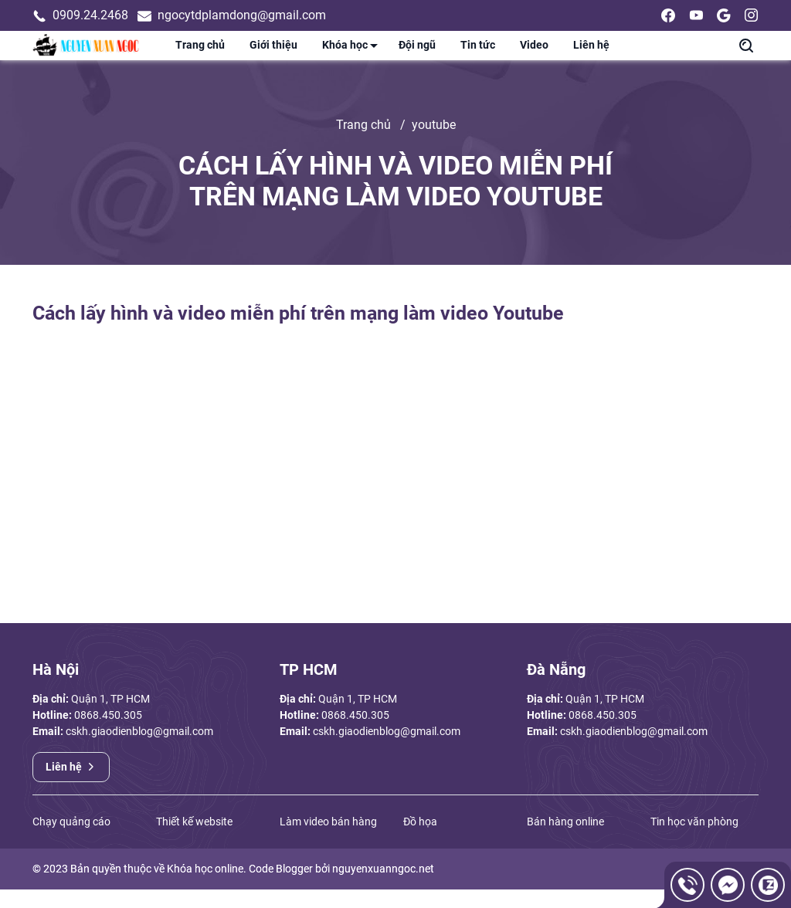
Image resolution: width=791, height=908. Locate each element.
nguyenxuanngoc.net (383, 887)
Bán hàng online (565, 840)
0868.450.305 (108, 733)
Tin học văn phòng (694, 840)
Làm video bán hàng (328, 840)
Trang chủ (200, 54)
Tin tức (477, 54)
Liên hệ (591, 54)
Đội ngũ (417, 54)
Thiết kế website (194, 840)
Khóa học (354, 57)
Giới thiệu (273, 54)
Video (534, 54)
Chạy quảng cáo (71, 840)
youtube (434, 143)
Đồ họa (420, 840)
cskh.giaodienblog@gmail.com (139, 750)
